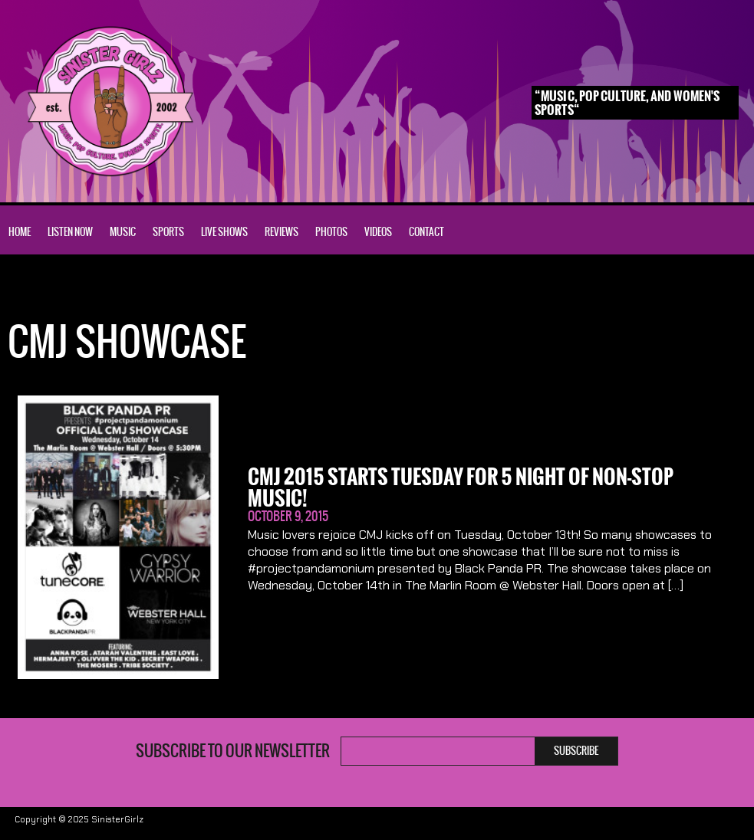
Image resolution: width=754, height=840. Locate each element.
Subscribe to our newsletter (233, 751)
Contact (426, 232)
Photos (331, 232)
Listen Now (70, 232)
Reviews (281, 232)
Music (123, 232)
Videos (378, 232)
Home (19, 232)
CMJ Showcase (90, 290)
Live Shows (224, 232)
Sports (168, 232)
